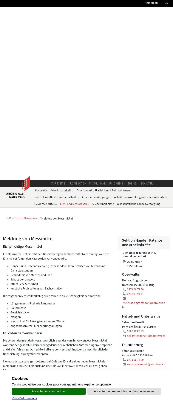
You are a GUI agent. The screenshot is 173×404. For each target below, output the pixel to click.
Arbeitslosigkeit (62, 22)
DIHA (9, 50)
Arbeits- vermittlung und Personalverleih (141, 28)
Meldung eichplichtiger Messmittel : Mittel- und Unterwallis (144, 243)
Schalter (146, 15)
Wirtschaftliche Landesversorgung (138, 35)
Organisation (77, 15)
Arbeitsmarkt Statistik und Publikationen (104, 22)
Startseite (57, 15)
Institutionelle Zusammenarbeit (56, 28)
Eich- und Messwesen (74, 35)
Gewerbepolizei (45, 35)
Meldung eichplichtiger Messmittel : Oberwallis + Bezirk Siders (144, 222)
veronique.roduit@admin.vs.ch (146, 195)
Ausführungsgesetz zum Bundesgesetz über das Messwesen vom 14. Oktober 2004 (148, 311)
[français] (162, 3)
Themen (133, 15)
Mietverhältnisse (103, 35)
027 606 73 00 (135, 191)
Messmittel (135, 352)
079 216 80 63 (135, 162)
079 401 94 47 (135, 125)
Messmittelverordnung (142, 294)
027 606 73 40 (135, 121)
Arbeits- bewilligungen (96, 28)
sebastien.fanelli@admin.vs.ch (146, 167)
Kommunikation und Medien (107, 15)
